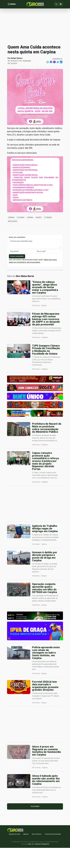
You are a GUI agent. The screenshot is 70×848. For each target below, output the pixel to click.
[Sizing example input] (61, 4)
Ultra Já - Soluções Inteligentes (38, 844)
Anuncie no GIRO (14, 834)
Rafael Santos (16, 58)
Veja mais (35, 806)
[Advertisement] (35, 26)
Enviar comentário (17, 256)
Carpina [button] (11, 218)
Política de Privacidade (53, 834)
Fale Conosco (37, 834)
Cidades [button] (39, 218)
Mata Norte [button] (12, 221)
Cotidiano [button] (20, 218)
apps (26, 834)
